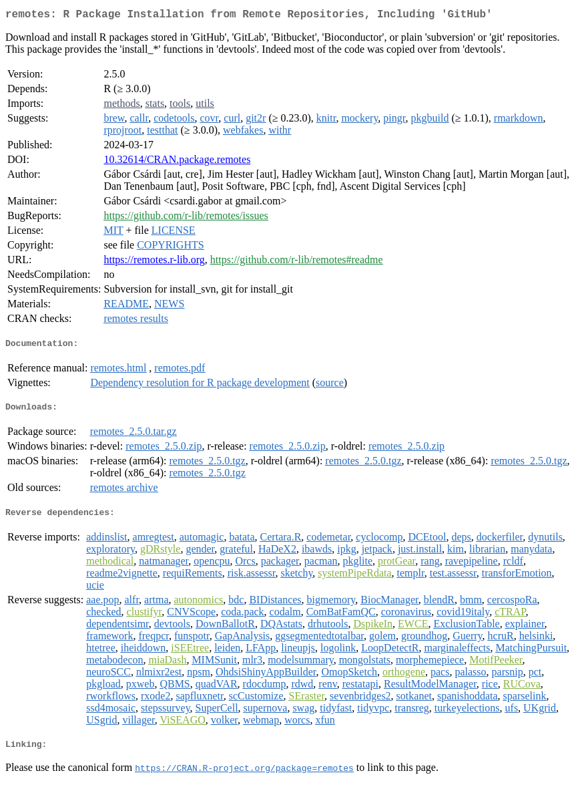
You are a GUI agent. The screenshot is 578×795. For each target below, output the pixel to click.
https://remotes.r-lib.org (153, 262)
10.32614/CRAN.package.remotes (176, 162)
